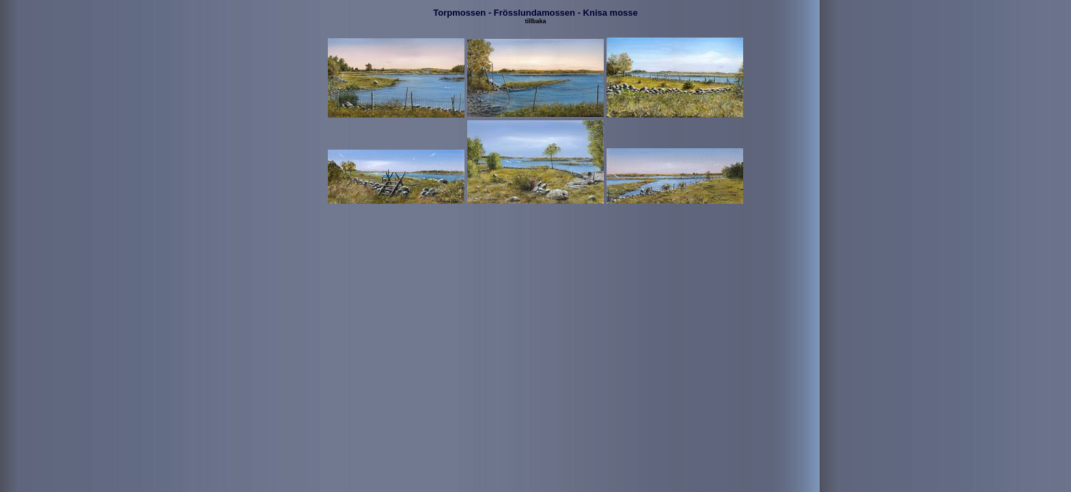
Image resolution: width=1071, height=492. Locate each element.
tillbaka (535, 21)
